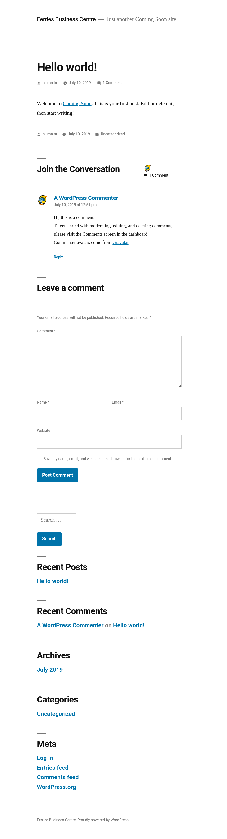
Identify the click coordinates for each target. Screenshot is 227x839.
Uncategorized (113, 134)
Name (43, 402)
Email (118, 402)
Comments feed (58, 777)
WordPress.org (56, 786)
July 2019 (50, 669)
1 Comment (112, 82)
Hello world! (52, 581)
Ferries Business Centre (66, 19)
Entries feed (52, 767)
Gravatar (120, 242)
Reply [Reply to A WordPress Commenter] (58, 257)
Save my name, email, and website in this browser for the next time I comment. (108, 459)
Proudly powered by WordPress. (103, 820)
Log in (45, 757)
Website (43, 430)
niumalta (50, 82)
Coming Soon (77, 103)
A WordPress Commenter (70, 625)
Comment (46, 331)
